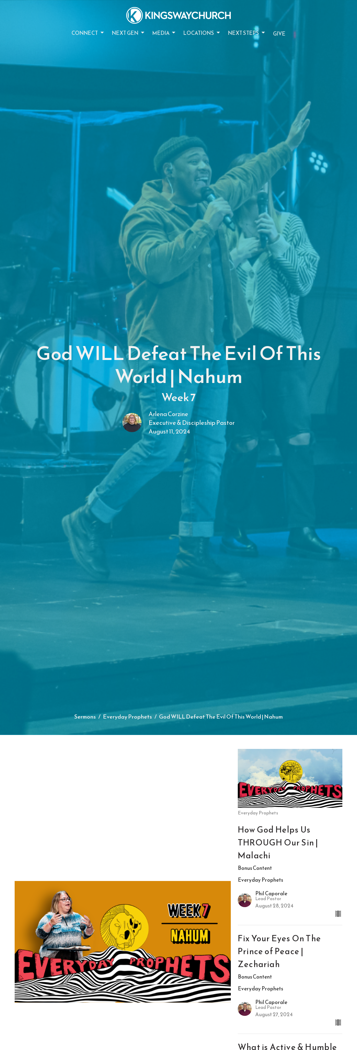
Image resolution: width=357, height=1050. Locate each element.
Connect (88, 33)
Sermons (85, 716)
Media (164, 33)
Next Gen (128, 33)
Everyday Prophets (127, 716)
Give (279, 34)
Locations (202, 33)
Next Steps (247, 33)
